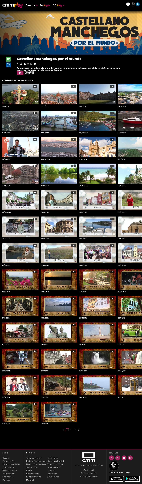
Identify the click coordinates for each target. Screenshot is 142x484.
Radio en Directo (9, 470)
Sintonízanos (7, 477)
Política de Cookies (89, 473)
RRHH (29, 470)
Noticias (5, 458)
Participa (6, 480)
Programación (8, 474)
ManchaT (30, 480)
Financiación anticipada (36, 464)
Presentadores (32, 474)
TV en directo (8, 467)
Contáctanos (52, 458)
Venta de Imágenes (55, 464)
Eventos (50, 470)
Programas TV (8, 461)
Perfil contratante (33, 477)
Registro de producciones (53, 475)
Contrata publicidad (55, 461)
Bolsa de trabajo (54, 467)
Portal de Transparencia (36, 461)
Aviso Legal (89, 470)
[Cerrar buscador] (133, 4)
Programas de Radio (11, 464)
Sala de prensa (32, 467)
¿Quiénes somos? (33, 458)
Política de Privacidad (89, 476)
